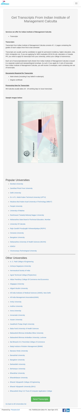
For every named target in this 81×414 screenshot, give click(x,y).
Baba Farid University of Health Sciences (24, 328)
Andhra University (16, 306)
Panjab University (16, 206)
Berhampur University (17, 369)
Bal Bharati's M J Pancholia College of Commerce (27, 342)
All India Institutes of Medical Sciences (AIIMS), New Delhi (30, 293)
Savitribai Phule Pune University (21, 188)
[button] (21, 132)
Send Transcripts (40, 399)
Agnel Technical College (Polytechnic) (23, 275)
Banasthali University (17, 355)
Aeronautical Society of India (20, 270)
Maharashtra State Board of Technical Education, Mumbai (30, 219)
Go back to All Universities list (16, 404)
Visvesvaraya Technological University (23, 251)
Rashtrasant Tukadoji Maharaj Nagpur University (27, 215)
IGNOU (12, 246)
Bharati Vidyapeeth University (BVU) (22, 386)
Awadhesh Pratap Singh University (22, 324)
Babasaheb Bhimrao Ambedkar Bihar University (26, 333)
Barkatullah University (17, 364)
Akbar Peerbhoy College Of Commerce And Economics (29, 279)
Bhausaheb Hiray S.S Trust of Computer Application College (31, 391)
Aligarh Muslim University (19, 288)
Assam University (16, 320)
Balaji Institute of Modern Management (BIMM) (26, 346)
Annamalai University (17, 315)
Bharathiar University (17, 373)
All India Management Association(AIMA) (24, 297)
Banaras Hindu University (19, 351)
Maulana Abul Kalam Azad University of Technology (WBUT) (31, 202)
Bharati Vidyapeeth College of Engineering (25, 382)
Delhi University (15, 193)
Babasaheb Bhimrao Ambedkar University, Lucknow (28, 337)
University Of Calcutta (17, 224)
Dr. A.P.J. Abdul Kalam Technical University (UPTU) (28, 197)
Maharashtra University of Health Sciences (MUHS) (28, 242)
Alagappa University (17, 284)
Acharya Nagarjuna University (20, 266)
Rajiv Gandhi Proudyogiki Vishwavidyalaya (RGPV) (28, 228)
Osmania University (17, 233)
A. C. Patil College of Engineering (21, 262)
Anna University (15, 311)
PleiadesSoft (15, 410)
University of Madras (17, 211)
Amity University (15, 302)
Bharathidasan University (19, 378)
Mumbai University (16, 184)
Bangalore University (17, 237)
